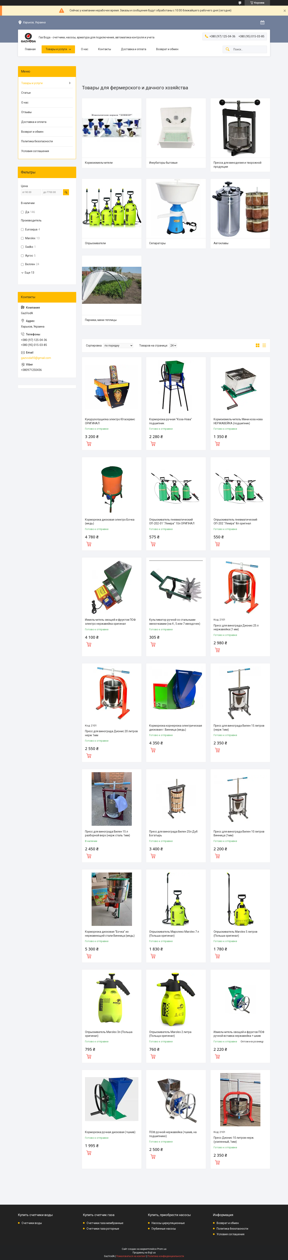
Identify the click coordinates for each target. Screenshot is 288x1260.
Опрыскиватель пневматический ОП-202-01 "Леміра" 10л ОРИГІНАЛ (171, 521)
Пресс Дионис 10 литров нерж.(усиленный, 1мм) (234, 1139)
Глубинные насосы (164, 1228)
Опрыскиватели (95, 243)
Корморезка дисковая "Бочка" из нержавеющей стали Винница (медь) (110, 933)
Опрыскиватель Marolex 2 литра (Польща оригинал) (170, 1034)
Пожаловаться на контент (131, 1256)
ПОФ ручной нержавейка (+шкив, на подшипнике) (173, 1134)
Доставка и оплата (133, 49)
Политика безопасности (37, 141)
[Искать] (227, 49)
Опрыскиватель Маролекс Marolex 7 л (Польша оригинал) (174, 933)
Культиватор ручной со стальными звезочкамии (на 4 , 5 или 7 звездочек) (174, 621)
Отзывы (26, 112)
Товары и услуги (56, 49)
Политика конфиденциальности (166, 1256)
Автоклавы (221, 243)
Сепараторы (157, 243)
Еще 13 (29, 272)
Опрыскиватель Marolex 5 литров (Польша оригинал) (235, 933)
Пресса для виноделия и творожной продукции (237, 164)
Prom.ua (161, 1249)
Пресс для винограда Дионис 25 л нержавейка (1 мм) (236, 627)
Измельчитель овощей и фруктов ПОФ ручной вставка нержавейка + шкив (239, 1034)
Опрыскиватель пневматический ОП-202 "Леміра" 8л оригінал (235, 521)
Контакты (104, 49)
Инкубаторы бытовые (163, 162)
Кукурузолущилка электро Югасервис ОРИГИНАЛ (110, 421)
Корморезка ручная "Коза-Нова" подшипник (170, 421)
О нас (84, 49)
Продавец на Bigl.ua (144, 1252)
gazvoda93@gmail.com (36, 358)
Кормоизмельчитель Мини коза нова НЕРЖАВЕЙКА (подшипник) (238, 421)
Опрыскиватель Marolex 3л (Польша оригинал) (108, 1034)
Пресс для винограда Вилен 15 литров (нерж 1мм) (239, 727)
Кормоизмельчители (99, 162)
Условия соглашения (35, 151)
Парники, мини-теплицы (101, 320)
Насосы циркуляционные (168, 1223)
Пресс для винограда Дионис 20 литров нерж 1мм (111, 733)
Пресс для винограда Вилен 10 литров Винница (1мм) (239, 833)
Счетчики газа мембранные (105, 1223)
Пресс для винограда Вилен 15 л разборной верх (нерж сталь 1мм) (107, 833)
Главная (30, 49)
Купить (89, 443)
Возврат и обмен (167, 49)
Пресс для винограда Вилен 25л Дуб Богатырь (173, 833)
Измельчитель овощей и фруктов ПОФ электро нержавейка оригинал (110, 621)
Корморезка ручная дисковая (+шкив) (110, 1132)
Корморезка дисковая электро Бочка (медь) (109, 521)
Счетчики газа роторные (103, 1228)
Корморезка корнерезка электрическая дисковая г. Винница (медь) (175, 727)
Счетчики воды (32, 1223)
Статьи (26, 92)
